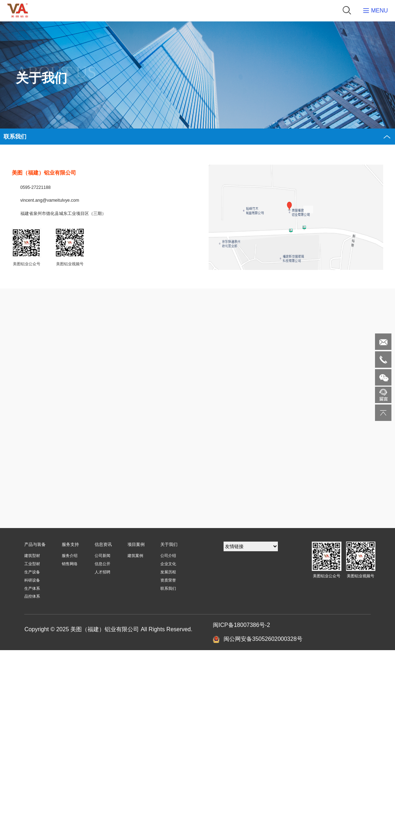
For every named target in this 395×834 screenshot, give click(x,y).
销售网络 (70, 564)
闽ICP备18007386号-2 (241, 625)
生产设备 (32, 572)
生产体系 (32, 588)
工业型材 (32, 564)
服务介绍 (70, 555)
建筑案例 (135, 555)
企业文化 (168, 564)
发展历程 (168, 572)
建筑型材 (32, 555)
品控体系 (32, 596)
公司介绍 (168, 555)
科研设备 (32, 580)
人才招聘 (102, 572)
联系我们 (168, 588)
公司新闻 (102, 555)
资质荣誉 (168, 580)
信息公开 (102, 564)
